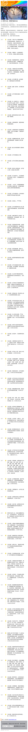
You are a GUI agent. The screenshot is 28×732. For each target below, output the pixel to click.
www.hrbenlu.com (12, 719)
